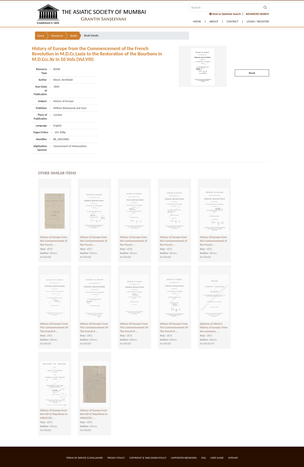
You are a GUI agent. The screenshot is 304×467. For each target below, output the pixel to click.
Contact (232, 21)
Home (197, 21)
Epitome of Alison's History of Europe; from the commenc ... (213, 323)
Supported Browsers (184, 457)
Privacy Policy (116, 457)
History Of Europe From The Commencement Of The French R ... (54, 323)
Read (252, 62)
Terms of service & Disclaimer (84, 457)
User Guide (217, 457)
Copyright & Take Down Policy (147, 457)
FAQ (203, 457)
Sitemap (233, 457)
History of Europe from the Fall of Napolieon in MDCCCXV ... (54, 410)
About (213, 21)
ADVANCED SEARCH (257, 14)
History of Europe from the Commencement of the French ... (53, 237)
